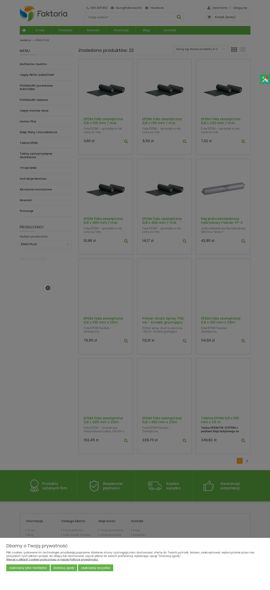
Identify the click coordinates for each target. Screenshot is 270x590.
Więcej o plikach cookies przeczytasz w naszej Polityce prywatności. (52, 559)
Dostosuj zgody (63, 567)
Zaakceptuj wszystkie (95, 567)
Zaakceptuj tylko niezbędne (28, 567)
